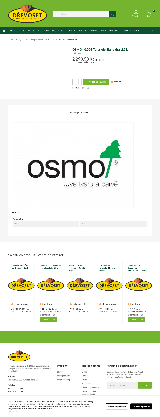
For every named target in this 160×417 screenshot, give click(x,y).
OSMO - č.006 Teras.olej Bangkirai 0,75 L (78, 268)
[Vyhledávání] (84, 14)
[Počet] (75, 82)
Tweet (83, 87)
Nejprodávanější (64, 380)
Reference (86, 376)
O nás (84, 372)
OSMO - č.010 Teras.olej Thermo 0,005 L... (107, 268)
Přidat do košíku (97, 81)
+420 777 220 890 (15, 389)
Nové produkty (63, 376)
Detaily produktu (78, 112)
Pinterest (88, 87)
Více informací (13, 411)
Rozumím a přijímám (140, 406)
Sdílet (79, 87)
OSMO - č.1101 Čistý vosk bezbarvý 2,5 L (20, 266)
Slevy (59, 372)
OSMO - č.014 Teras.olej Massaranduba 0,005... (138, 268)
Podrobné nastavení (114, 406)
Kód (14, 212)
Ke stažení (86, 384)
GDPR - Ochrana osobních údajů (89, 392)
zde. (54, 409)
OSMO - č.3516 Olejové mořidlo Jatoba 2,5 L (50, 266)
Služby (84, 380)
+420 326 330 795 (15, 392)
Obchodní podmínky (90, 387)
